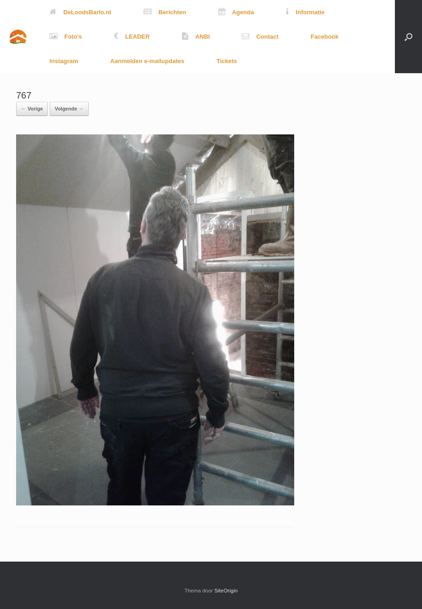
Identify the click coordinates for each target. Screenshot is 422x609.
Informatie (305, 12)
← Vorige (32, 108)
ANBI (196, 36)
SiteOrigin (226, 590)
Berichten (164, 12)
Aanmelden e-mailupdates (147, 61)
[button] (408, 36)
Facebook (325, 36)
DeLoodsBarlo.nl (80, 12)
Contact (260, 36)
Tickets (227, 61)
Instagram (64, 61)
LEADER (131, 36)
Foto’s (66, 36)
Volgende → (69, 108)
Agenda (236, 12)
